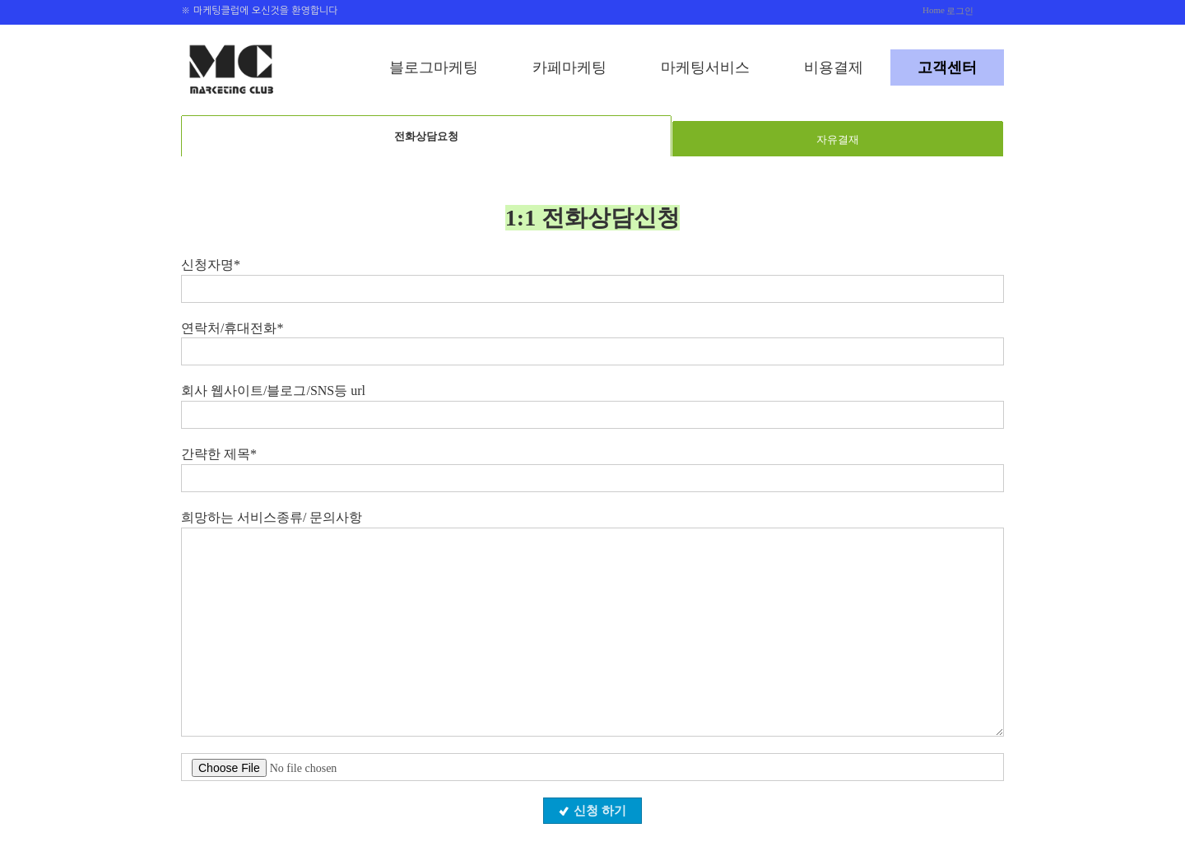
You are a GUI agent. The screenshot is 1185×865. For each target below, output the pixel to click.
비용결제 (833, 67)
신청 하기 (592, 810)
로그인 (960, 11)
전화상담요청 (426, 136)
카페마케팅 (569, 67)
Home (933, 10)
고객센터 (947, 67)
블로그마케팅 (433, 67)
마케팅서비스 (705, 67)
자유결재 (837, 139)
